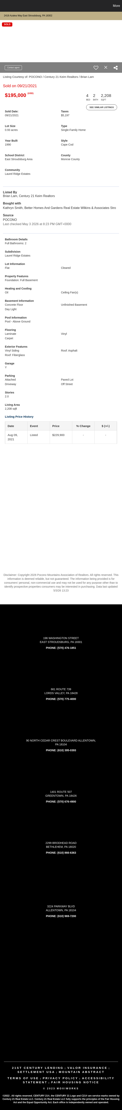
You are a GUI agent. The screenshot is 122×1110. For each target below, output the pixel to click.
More (116, 5)
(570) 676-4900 (66, 801)
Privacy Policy (60, 1078)
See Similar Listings (101, 107)
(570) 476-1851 (66, 647)
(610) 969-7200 (66, 916)
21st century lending (37, 1067)
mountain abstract (82, 1072)
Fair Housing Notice (75, 1082)
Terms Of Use (23, 1078)
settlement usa (36, 1072)
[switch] (96, 67)
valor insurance (87, 1067)
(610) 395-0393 (66, 750)
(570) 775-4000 (66, 699)
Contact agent (13, 68)
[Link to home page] (5, 6)
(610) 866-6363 (66, 852)
